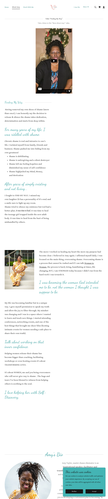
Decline (74, 491)
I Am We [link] (77, 7)
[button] (86, 7)
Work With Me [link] (28, 7)
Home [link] (7, 7)
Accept (94, 491)
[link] (54, 7)
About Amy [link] (16, 7)
